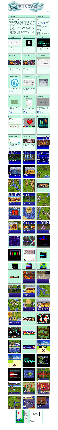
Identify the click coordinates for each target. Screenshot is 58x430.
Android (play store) (12, 91)
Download (39, 51)
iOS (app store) (11, 92)
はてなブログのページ (13, 49)
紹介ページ (25, 71)
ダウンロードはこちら (41, 23)
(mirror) (42, 112)
